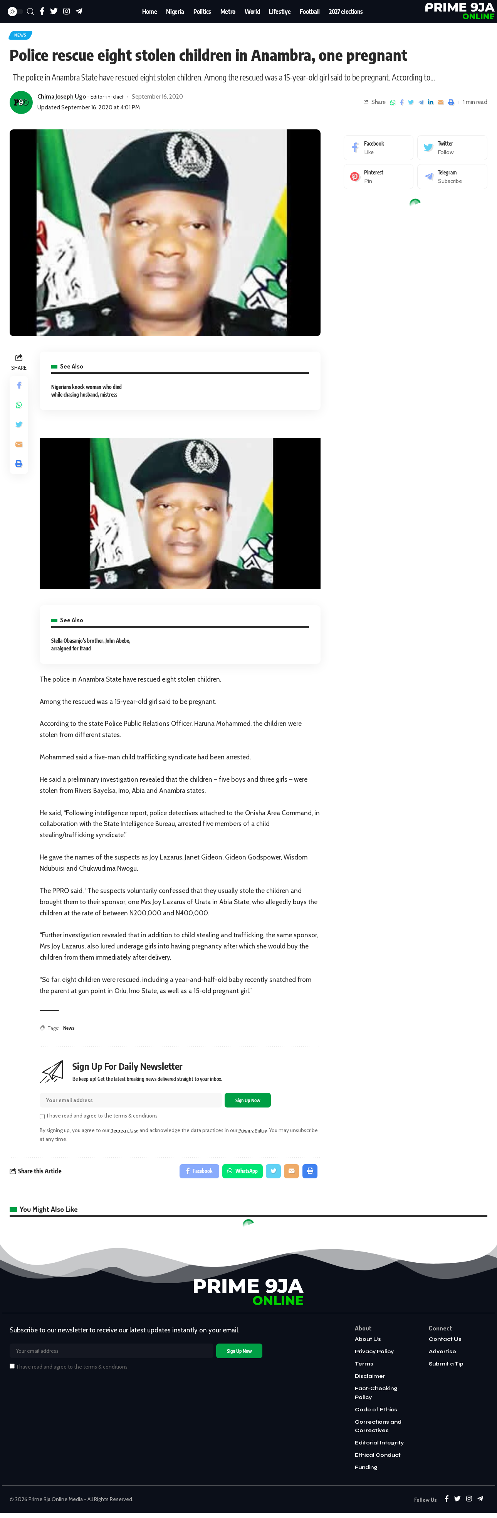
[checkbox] (42, 1120)
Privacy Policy (258, 1134)
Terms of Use (126, 1134)
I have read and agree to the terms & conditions (102, 1119)
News (23, 36)
